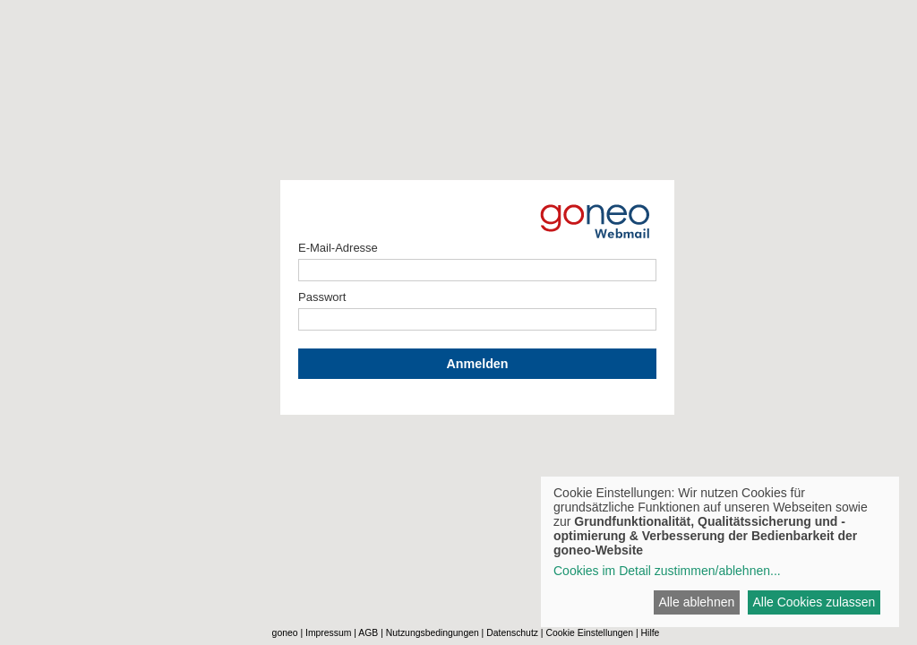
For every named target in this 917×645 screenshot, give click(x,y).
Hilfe (650, 633)
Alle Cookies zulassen (813, 602)
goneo (285, 633)
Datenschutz (512, 633)
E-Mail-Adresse (338, 247)
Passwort (322, 297)
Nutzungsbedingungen (432, 633)
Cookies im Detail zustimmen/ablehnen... (667, 570)
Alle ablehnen (696, 602)
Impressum (328, 633)
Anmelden (477, 364)
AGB (368, 633)
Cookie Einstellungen (589, 633)
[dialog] (720, 552)
